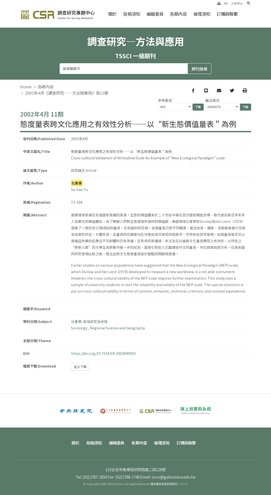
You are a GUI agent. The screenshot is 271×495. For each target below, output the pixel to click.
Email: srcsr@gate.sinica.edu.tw (167, 477)
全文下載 (80, 366)
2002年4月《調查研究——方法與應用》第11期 (66, 93)
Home (26, 87)
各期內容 (178, 14)
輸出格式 (212, 100)
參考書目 (165, 100)
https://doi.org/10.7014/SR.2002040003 (103, 353)
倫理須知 (201, 14)
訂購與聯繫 (227, 14)
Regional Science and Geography (117, 327)
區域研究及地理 (95, 321)
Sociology (79, 327)
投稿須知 (131, 14)
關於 (112, 14)
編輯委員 (155, 14)
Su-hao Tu (79, 189)
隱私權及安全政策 (161, 484)
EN (226, 3)
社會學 (76, 321)
